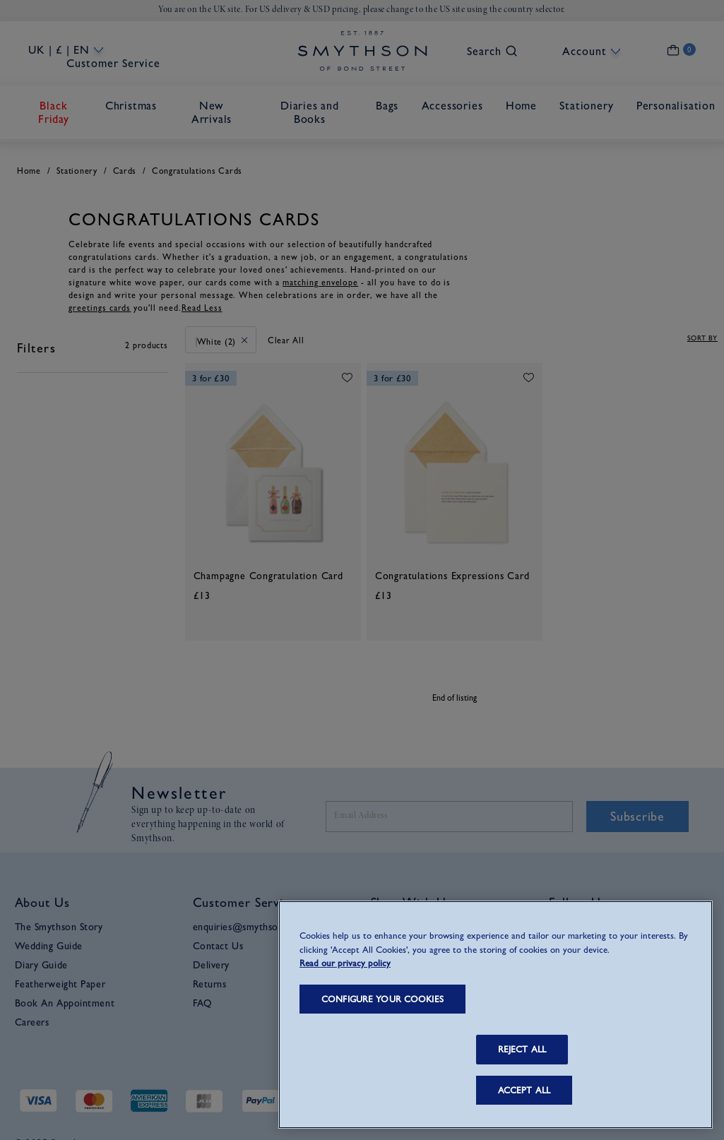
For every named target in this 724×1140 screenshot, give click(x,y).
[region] (495, 1015)
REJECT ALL (522, 1049)
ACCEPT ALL (524, 1090)
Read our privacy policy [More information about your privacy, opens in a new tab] (345, 963)
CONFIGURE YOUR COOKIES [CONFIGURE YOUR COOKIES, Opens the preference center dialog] (382, 999)
